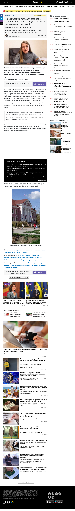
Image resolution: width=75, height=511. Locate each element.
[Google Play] (58, 501)
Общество (50, 6)
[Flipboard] (65, 2)
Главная (5, 6)
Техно (56, 6)
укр (4, 2)
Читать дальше (25, 482)
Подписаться (39, 84)
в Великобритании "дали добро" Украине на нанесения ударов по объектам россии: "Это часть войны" (25, 265)
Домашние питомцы (21, 6)
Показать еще (42, 180)
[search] (71, 2)
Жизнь (38, 6)
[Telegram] (57, 2)
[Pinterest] (67, 2)
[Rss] (62, 2)
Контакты (32, 498)
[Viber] (60, 2)
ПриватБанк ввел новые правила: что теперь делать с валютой (25, 177)
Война (43, 6)
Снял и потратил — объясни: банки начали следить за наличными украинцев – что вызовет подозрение (26, 165)
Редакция (26, 498)
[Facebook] (1, 15)
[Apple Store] (50, 501)
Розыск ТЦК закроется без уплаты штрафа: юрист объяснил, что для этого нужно (26, 169)
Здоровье (62, 6)
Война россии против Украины (14, 11)
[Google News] (59, 493)
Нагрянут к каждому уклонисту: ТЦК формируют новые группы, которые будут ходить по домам (25, 173)
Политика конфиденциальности (10, 498)
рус (8, 2)
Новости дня (46, 11)
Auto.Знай (31, 6)
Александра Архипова (14, 34)
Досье (11, 6)
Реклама (21, 498)
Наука (68, 6)
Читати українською (39, 15)
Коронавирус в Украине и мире (33, 11)
